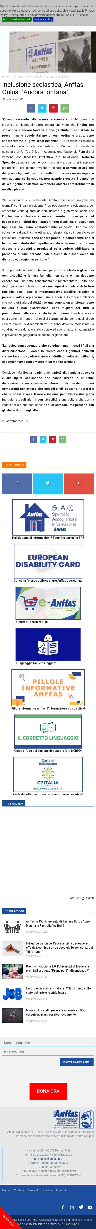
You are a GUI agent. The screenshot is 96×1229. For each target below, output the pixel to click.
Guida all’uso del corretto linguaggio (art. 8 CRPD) (48, 750)
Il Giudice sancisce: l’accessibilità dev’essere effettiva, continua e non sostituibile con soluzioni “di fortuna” (59, 947)
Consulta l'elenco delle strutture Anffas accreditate (48, 580)
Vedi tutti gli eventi (82, 898)
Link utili (33, 1190)
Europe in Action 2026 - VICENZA (49, 813)
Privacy (47, 1190)
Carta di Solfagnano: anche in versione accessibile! (48, 794)
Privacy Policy (43, 19)
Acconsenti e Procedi (16, 19)
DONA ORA (48, 1091)
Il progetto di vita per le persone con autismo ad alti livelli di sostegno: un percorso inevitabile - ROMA (57, 882)
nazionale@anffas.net (48, 1158)
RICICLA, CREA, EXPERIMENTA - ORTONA (55, 856)
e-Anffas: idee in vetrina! (32, 622)
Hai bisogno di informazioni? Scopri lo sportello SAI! (48, 537)
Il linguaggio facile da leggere (35, 663)
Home (6, 1190)
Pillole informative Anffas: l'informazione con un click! (48, 708)
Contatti (19, 1190)
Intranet (61, 1190)
